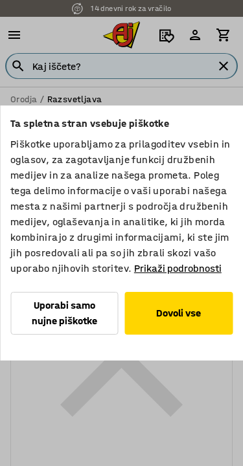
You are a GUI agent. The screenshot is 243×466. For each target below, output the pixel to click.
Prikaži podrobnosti (178, 268)
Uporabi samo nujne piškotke (64, 313)
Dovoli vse (178, 313)
